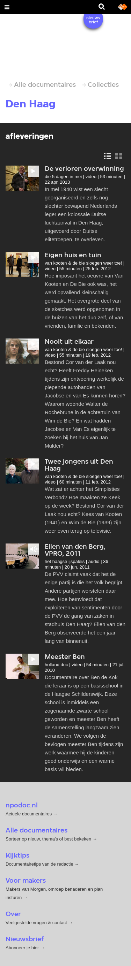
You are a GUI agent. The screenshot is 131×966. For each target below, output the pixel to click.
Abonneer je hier (23, 947)
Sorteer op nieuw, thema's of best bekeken (48, 839)
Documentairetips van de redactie (39, 864)
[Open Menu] (7, 7)
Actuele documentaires (29, 813)
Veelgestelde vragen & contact (36, 922)
